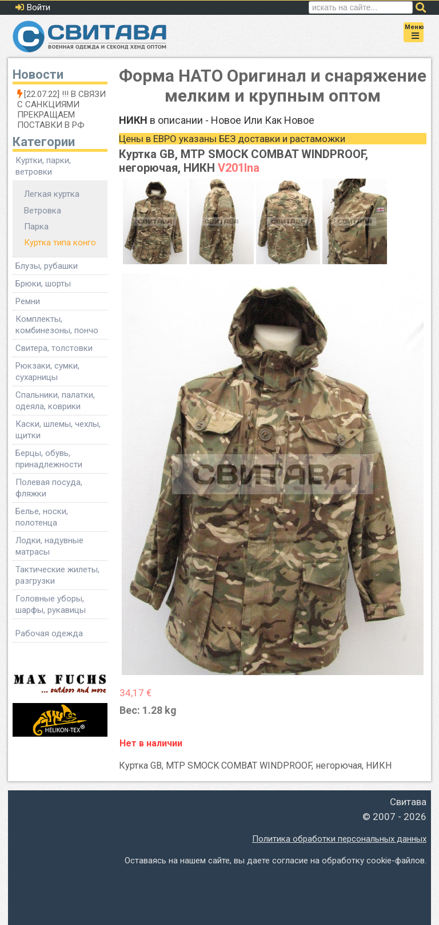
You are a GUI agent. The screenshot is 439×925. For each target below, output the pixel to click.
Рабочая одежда (49, 633)
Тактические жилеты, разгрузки (57, 575)
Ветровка (42, 210)
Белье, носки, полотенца (41, 517)
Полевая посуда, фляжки (48, 488)
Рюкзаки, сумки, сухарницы (47, 371)
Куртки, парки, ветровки (43, 166)
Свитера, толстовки (54, 348)
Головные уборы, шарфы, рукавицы (50, 604)
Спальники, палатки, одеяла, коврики (55, 400)
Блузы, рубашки (46, 266)
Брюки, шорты (43, 283)
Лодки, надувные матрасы (49, 546)
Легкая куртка (51, 194)
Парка (36, 226)
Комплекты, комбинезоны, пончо (56, 325)
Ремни (27, 301)
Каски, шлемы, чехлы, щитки (58, 430)
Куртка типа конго (60, 242)
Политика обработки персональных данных (339, 839)
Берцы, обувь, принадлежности (48, 459)
